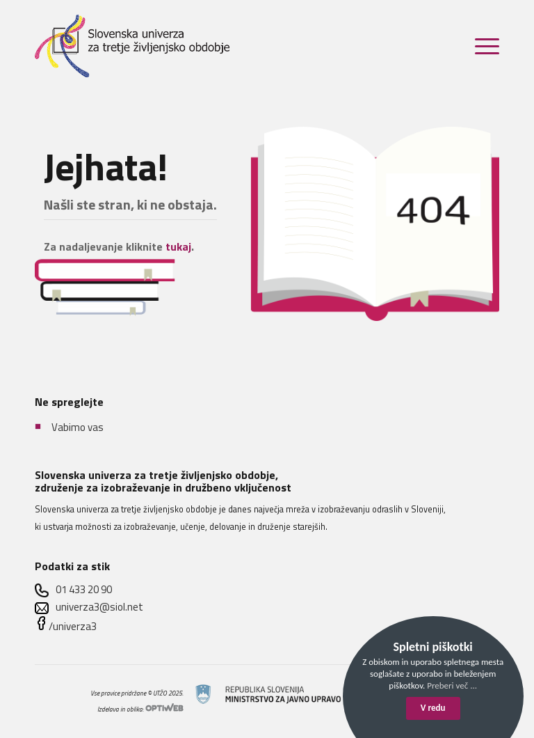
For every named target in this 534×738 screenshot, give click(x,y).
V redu (433, 707)
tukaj (178, 246)
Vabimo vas (77, 426)
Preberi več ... (452, 685)
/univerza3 (73, 626)
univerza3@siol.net (99, 607)
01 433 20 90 (84, 589)
